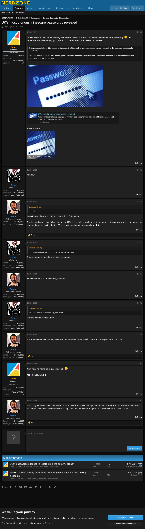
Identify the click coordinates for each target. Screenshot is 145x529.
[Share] (137, 32)
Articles (7, 8)
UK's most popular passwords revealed (56, 114)
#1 (141, 32)
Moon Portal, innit (17, 195)
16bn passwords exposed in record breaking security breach (42, 464)
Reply (139, 163)
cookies (21, 518)
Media (30, 8)
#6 (141, 303)
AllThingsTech (131, 466)
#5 (141, 274)
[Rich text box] (84, 438)
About (90, 8)
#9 (141, 401)
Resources (61, 8)
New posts (5, 13)
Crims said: (33, 207)
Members (77, 8)
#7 (141, 335)
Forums (19, 8)
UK (23, 63)
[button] (35, 8)
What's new (44, 8)
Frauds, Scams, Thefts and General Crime (42, 467)
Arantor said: (34, 248)
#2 (141, 170)
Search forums (18, 13)
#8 (141, 364)
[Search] (137, 8)
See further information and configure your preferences (27, 523)
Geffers (134, 475)
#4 (141, 243)
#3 (141, 201)
